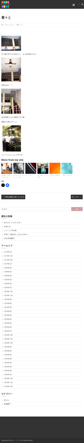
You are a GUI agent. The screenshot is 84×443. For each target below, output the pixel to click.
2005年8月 (8, 303)
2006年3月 (8, 280)
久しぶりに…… (29, 175)
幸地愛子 (7, 404)
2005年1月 (8, 331)
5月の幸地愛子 (9, 238)
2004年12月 (8, 335)
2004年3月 (8, 367)
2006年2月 (8, 284)
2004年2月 (8, 371)
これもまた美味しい (54, 176)
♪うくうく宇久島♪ (10, 230)
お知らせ (7, 226)
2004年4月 (8, 363)
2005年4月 (8, 319)
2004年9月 (8, 347)
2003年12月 (8, 379)
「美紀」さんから (66, 175)
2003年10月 (8, 386)
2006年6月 (8, 268)
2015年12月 (8, 256)
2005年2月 (8, 327)
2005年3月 (8, 323)
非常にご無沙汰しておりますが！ (16, 234)
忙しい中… (77, 197)
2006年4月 (8, 276)
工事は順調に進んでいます (13, 197)
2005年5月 (8, 315)
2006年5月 (8, 272)
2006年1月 (8, 288)
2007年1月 (8, 264)
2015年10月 (8, 260)
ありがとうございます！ (13, 223)
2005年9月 (8, 299)
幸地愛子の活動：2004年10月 (6, 176)
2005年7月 (8, 307)
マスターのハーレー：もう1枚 (18, 176)
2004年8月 (8, 351)
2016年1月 (8, 252)
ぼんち (21, 25)
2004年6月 (8, 355)
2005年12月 (8, 292)
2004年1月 (8, 375)
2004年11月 (8, 339)
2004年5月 (8, 359)
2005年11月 (8, 295)
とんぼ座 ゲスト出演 (42, 176)
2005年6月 (8, 311)
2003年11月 (8, 382)
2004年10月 (8, 343)
